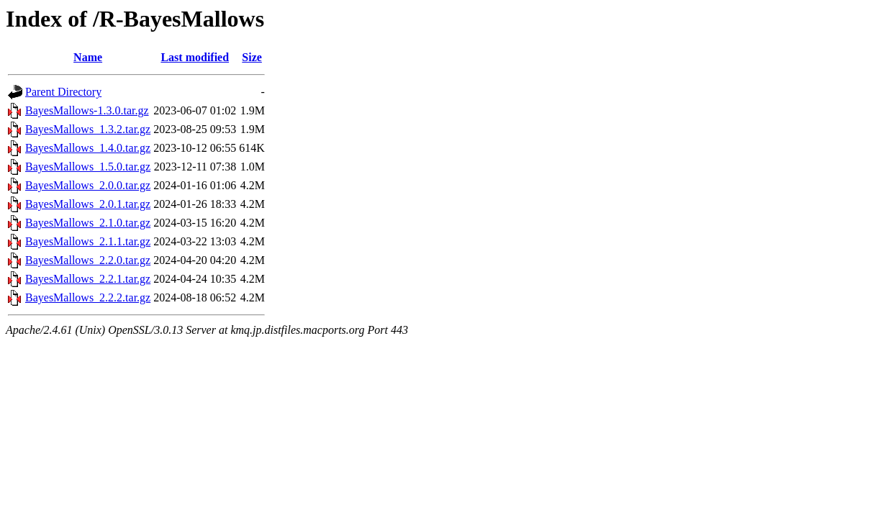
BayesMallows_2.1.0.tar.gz (87, 223)
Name (87, 57)
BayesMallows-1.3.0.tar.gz (87, 110)
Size (252, 57)
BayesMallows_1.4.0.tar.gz (87, 148)
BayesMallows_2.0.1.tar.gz (87, 204)
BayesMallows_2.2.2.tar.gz (87, 297)
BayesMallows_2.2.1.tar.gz (87, 279)
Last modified (194, 57)
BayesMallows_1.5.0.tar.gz (87, 166)
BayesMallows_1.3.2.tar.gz (87, 129)
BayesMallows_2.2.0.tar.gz (87, 260)
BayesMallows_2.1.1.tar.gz (87, 241)
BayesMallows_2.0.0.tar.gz (87, 185)
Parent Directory (63, 92)
